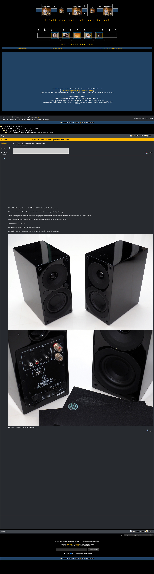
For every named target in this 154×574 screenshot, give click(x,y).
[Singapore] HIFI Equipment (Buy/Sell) (19, 131)
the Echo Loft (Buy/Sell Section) (13, 127)
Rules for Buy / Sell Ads (56, 48)
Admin (51, 133)
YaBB (38, 117)
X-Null (77, 545)
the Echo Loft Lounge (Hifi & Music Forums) (110, 48)
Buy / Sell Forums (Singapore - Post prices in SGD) (21, 129)
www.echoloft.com (22, 48)
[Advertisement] (24, 69)
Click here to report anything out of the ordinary (77, 91)
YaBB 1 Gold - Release (73, 544)
